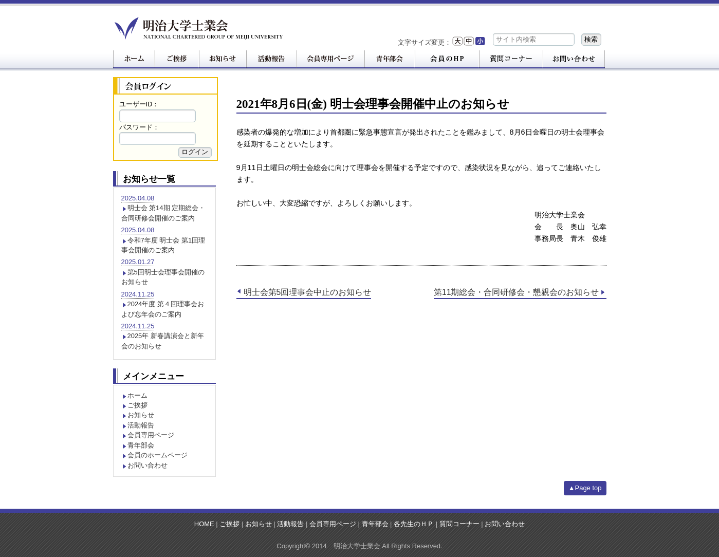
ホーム (137, 395)
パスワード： (139, 127)
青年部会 (140, 445)
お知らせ (140, 415)
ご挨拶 (137, 405)
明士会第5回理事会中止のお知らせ (308, 292)
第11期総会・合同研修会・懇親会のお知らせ (516, 292)
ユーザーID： (139, 104)
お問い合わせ (147, 465)
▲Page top (585, 488)
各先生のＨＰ (414, 524)
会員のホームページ (157, 455)
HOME (204, 524)
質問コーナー (459, 524)
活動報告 (140, 425)
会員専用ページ (150, 435)
